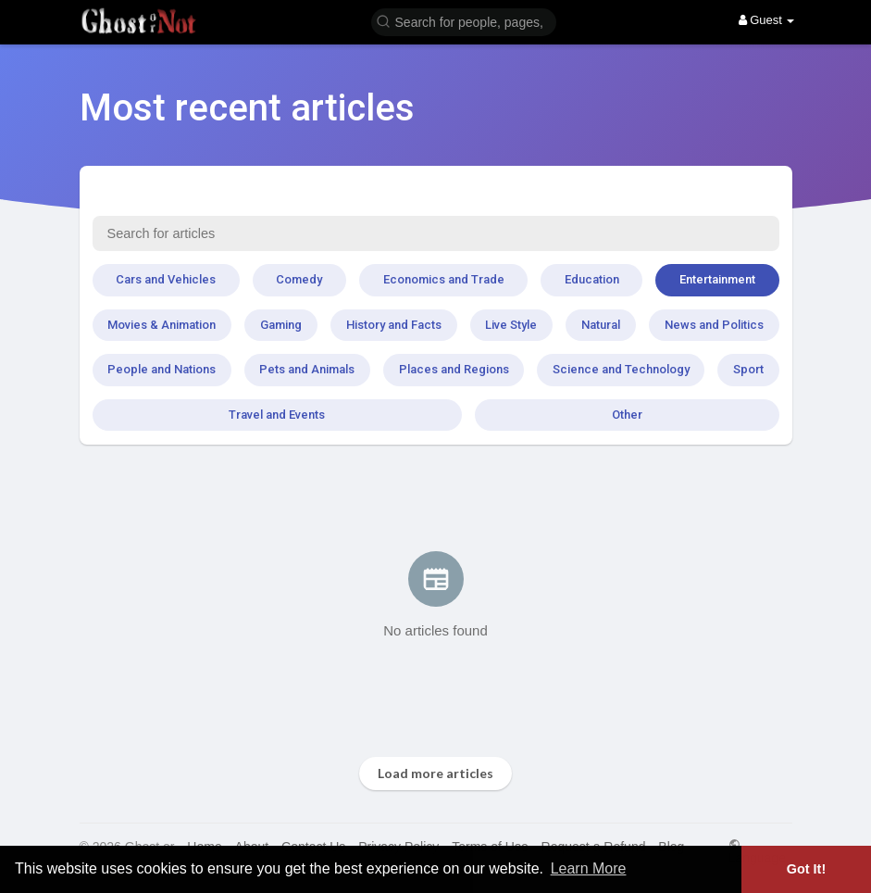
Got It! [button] (806, 869)
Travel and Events (277, 414)
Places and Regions (454, 369)
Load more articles (435, 773)
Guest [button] (767, 20)
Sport (748, 369)
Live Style (511, 325)
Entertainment (717, 279)
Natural (600, 325)
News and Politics (714, 325)
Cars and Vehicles (166, 279)
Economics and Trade (443, 279)
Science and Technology (621, 369)
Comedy (299, 279)
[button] (464, 21)
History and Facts (394, 325)
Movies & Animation (161, 325)
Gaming (281, 325)
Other (627, 414)
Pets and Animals (307, 369)
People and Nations (161, 369)
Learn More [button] (589, 868)
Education (592, 279)
